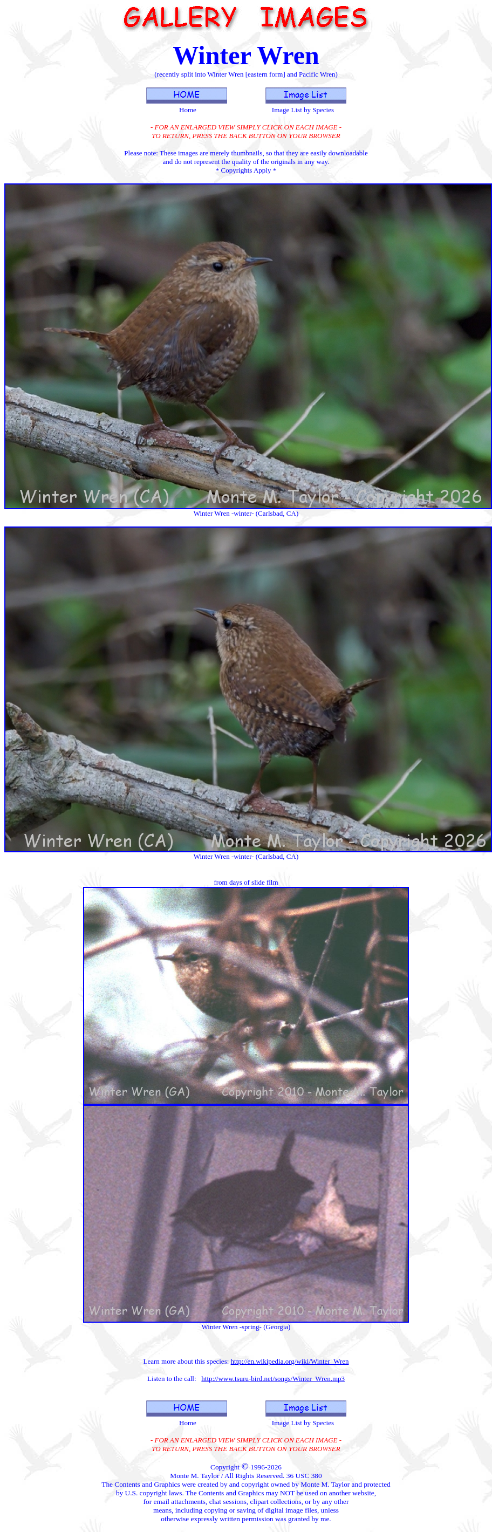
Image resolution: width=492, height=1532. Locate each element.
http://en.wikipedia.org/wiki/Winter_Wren (290, 1361)
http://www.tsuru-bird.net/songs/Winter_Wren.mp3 (273, 1378)
